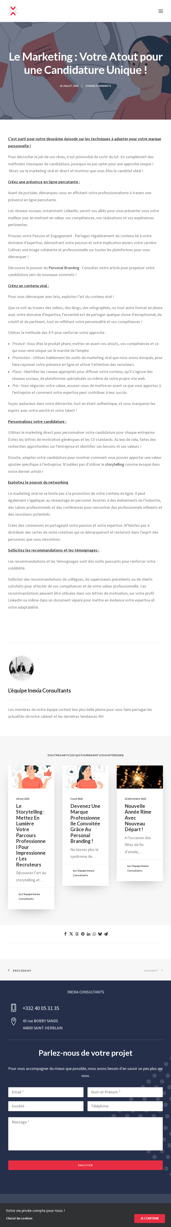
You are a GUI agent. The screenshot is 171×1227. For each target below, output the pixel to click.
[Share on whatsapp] (94, 934)
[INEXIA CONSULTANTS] (13, 11)
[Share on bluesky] (100, 934)
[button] (161, 11)
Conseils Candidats (98, 86)
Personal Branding (64, 267)
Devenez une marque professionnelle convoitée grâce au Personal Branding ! (85, 824)
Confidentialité (112, 1210)
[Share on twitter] (71, 934)
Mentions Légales (85, 1210)
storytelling (114, 464)
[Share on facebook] (65, 934)
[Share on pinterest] (82, 934)
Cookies (133, 1210)
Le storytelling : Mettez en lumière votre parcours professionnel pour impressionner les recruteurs (31, 836)
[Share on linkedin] (88, 934)
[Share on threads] (76, 934)
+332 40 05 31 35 (41, 1008)
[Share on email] (105, 934)
